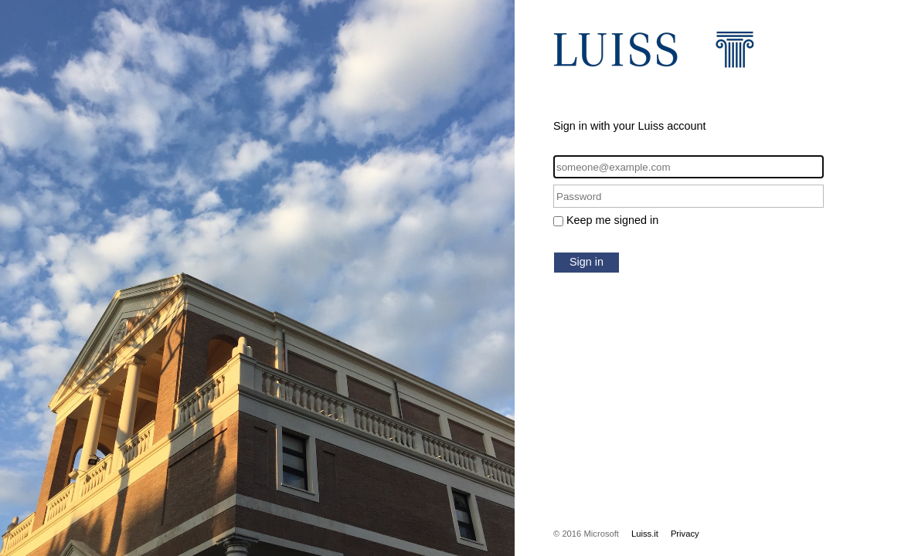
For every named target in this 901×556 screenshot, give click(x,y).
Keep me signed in (612, 220)
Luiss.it (644, 533)
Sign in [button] (587, 262)
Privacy (685, 533)
